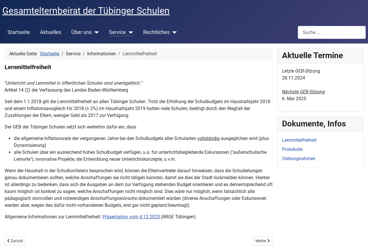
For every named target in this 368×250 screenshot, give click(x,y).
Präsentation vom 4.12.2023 (131, 216)
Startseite (18, 32)
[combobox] (332, 32)
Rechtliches (156, 32)
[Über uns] (95, 32)
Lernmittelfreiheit (299, 140)
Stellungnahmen (298, 158)
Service (117, 32)
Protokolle (292, 149)
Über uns (81, 32)
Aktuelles (50, 32)
